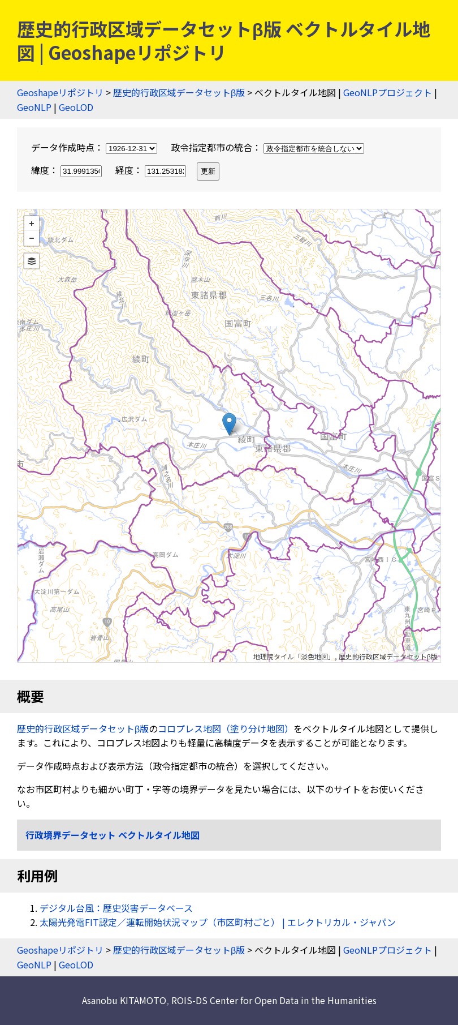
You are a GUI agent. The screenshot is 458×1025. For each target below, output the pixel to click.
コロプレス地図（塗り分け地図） (225, 728)
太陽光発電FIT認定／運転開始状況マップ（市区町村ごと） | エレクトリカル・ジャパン (218, 922)
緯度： (67, 170)
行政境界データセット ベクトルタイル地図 (112, 835)
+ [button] (31, 223)
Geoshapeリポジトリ (60, 92)
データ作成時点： (95, 147)
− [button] (31, 238)
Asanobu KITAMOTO (124, 1000)
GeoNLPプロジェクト (387, 92)
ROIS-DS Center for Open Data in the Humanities (274, 1000)
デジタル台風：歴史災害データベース (116, 908)
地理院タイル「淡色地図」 (294, 656)
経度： (151, 170)
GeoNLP (34, 107)
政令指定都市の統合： (267, 147)
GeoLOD (76, 107)
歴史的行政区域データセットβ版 (179, 92)
